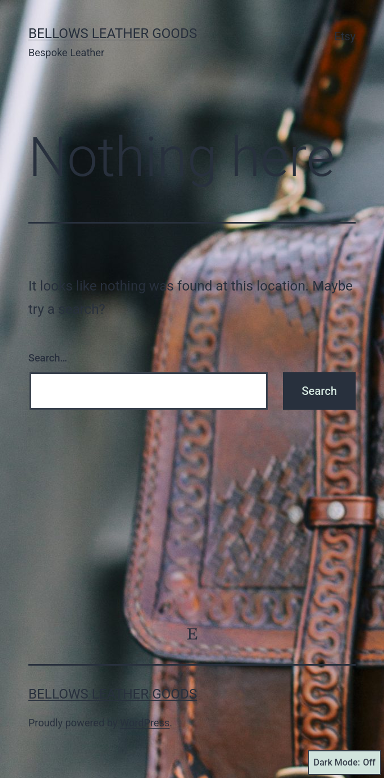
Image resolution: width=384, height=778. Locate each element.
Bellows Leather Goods (112, 33)
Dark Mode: (344, 762)
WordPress (145, 723)
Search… (47, 358)
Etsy (345, 36)
